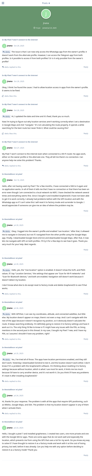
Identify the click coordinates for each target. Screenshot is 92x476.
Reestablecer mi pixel (13, 174)
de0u (7, 52)
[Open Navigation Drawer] (2, 3)
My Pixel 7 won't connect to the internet (21, 39)
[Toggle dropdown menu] (46, 3)
